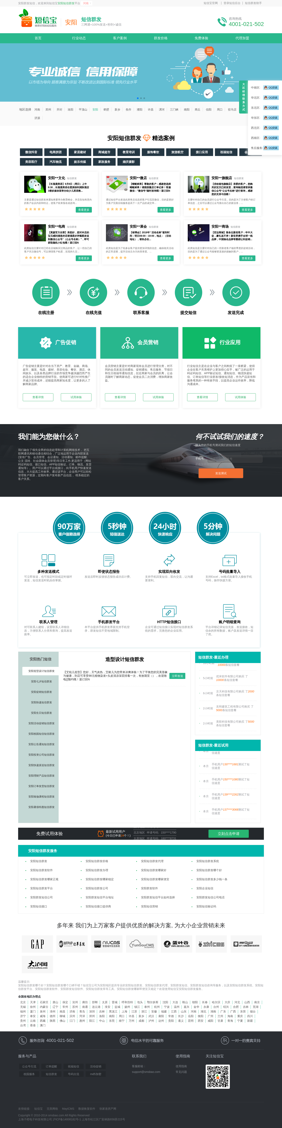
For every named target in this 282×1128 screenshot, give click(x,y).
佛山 (62, 1020)
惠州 (82, 1020)
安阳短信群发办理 (97, 870)
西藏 (43, 1020)
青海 (230, 1020)
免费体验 (201, 38)
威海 (43, 1016)
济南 (72, 1011)
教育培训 (129, 152)
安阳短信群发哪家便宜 (155, 879)
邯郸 (95, 1002)
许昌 (150, 109)
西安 (200, 1020)
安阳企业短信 (204, 888)
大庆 (227, 1002)
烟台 (253, 1011)
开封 (59, 109)
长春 (205, 1002)
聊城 (62, 1016)
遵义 (181, 1020)
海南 (230, 1016)
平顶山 (83, 109)
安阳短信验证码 (206, 906)
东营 (243, 1011)
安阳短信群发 (66, 3)
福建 (164, 1011)
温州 (176, 1006)
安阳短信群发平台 (41, 888)
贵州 (23, 1020)
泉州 (43, 1011)
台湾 (23, 1025)
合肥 (236, 1006)
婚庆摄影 (129, 161)
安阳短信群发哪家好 (153, 870)
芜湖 (255, 1006)
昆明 (191, 1020)
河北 (237, 1002)
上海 (124, 1011)
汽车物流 (56, 161)
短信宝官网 (211, 3)
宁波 (167, 1006)
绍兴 (226, 1006)
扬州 (127, 1006)
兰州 (220, 1016)
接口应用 (202, 152)
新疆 (250, 1020)
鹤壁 (106, 109)
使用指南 (181, 1066)
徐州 (33, 1006)
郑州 (48, 109)
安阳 (95, 109)
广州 (210, 1016)
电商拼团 (56, 152)
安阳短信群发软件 (41, 870)
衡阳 (200, 1016)
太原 (105, 1002)
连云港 (96, 1006)
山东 (184, 1011)
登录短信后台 (232, 3)
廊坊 (85, 1002)
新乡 (117, 109)
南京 (257, 1002)
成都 (141, 1020)
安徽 (154, 1011)
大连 (175, 1002)
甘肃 (220, 1020)
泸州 (151, 1020)
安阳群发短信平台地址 (100, 897)
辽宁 (55, 1006)
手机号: (200, 458)
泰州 (147, 1006)
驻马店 (232, 109)
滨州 (72, 1016)
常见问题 (181, 1071)
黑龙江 (113, 1011)
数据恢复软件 (86, 1108)
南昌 (62, 1011)
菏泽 (82, 1016)
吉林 (246, 1006)
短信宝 (38, 1108)
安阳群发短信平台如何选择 (158, 897)
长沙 (181, 1016)
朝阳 (195, 1002)
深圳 (92, 1011)
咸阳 (210, 1020)
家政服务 (104, 161)
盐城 (117, 1006)
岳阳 (191, 1016)
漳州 (52, 1011)
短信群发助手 (253, 3)
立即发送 (177, 676)
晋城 (114, 1002)
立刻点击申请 (228, 834)
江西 (174, 1011)
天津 (33, 1002)
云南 (33, 1020)
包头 (140, 1002)
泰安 (33, 1016)
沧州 (75, 1002)
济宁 (23, 1016)
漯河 (162, 109)
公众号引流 (29, 1066)
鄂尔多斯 (152, 1002)
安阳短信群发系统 (207, 861)
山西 (247, 1002)
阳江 (92, 1020)
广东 (223, 1011)
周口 (220, 109)
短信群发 (51, 1074)
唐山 (55, 1002)
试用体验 (76, 397)
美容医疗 (31, 161)
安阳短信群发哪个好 (209, 870)
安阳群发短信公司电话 (210, 897)
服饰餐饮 (153, 152)
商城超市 (104, 152)
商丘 (197, 109)
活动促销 (95, 1066)
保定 (65, 1002)
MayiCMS (68, 1108)
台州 (216, 1006)
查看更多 (83, 209)
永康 (206, 1006)
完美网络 (52, 1108)
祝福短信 (226, 152)
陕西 (52, 1020)
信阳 (209, 109)
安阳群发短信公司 (41, 897)
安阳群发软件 (149, 888)
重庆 (240, 1016)
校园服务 (29, 1074)
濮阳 (139, 109)
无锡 (23, 1006)
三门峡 (174, 109)
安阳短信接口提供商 (98, 906)
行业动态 (79, 38)
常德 (171, 1016)
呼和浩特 (127, 1002)
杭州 (157, 1006)
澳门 (43, 1025)
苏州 (75, 1006)
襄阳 (161, 1016)
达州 (161, 1020)
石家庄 (44, 1002)
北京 (23, 1002)
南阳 (187, 109)
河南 (86, 3)
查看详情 (38, 397)
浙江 (144, 1011)
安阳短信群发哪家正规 (44, 879)
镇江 (137, 1006)
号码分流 (73, 1074)
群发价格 (161, 38)
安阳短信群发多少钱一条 (211, 879)
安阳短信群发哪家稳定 (100, 879)
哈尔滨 (216, 1002)
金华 (196, 1006)
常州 (65, 1006)
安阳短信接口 (38, 906)
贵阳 (171, 1020)
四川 (250, 1016)
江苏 (134, 1011)
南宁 (121, 1020)
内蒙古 (44, 1006)
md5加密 (95, 1074)
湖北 (203, 1011)
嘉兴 (186, 1006)
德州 (52, 1016)
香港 (33, 1025)
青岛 (82, 1011)
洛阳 (70, 109)
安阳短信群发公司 (97, 888)
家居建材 (80, 152)
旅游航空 (177, 152)
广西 (233, 1011)
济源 (37, 118)
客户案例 (120, 38)
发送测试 (221, 473)
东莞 (112, 1020)
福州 (23, 1011)
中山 (102, 1020)
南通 (85, 1006)
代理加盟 (242, 38)
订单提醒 (51, 1066)
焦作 (128, 109)
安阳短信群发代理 (152, 861)
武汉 (151, 1016)
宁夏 (240, 1020)
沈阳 (165, 1002)
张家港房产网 (107, 1108)
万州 (131, 1020)
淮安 (107, 1006)
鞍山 (185, 1002)
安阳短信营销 (149, 906)
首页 (38, 38)
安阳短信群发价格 (97, 861)
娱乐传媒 (80, 161)
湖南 (213, 1011)
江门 (72, 1020)
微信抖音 (31, 152)
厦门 (33, 1011)
